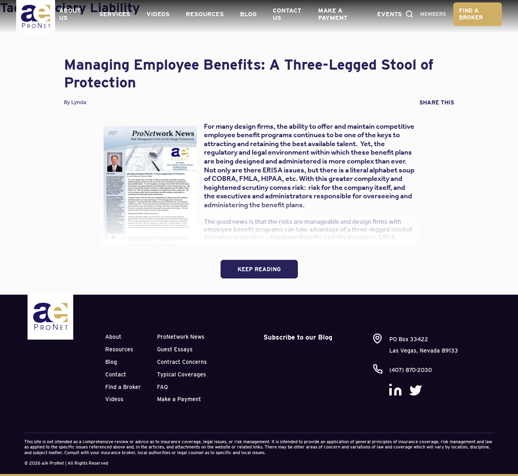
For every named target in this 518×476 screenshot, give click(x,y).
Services (114, 13)
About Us (69, 13)
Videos (157, 13)
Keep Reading (259, 269)
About (113, 337)
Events (387, 13)
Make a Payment (331, 13)
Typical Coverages (181, 374)
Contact (115, 374)
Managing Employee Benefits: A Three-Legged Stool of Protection (248, 73)
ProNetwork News (180, 337)
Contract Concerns (182, 362)
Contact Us (286, 13)
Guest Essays (175, 349)
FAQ (162, 387)
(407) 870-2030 (410, 370)
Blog (247, 13)
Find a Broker (472, 13)
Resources (204, 13)
